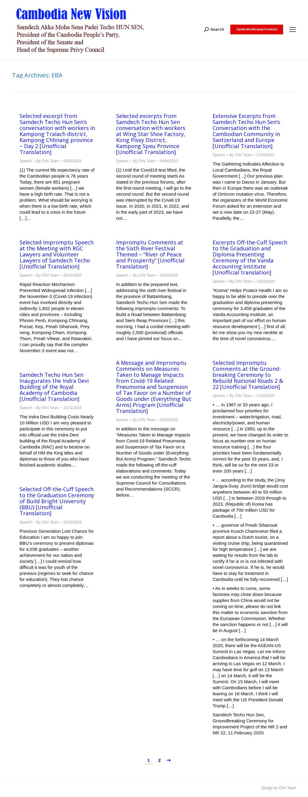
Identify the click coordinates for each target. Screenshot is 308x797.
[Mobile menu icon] (292, 29)
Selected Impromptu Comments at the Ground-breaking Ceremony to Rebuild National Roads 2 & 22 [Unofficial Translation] (248, 375)
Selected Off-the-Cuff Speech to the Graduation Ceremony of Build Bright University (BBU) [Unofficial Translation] (57, 501)
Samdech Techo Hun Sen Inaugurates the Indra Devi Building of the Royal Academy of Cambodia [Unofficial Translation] (54, 387)
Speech (26, 161)
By (47, 161)
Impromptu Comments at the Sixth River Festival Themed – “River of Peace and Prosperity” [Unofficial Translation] (150, 254)
